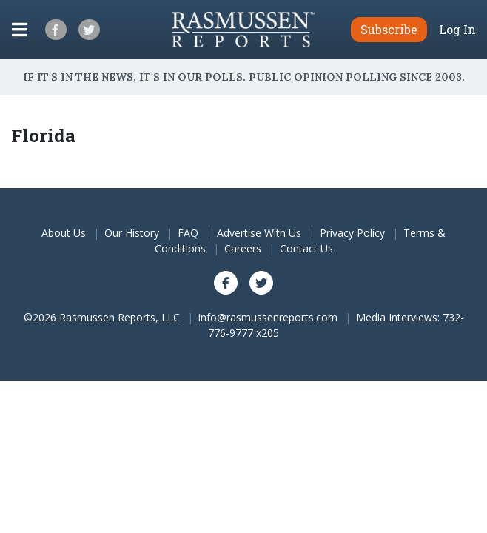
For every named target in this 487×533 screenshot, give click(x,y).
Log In (457, 30)
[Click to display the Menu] (19, 29)
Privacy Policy (352, 233)
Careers (242, 248)
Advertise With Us (259, 233)
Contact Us (306, 248)
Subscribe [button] (388, 29)
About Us (63, 233)
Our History (131, 233)
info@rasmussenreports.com (267, 317)
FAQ (188, 233)
